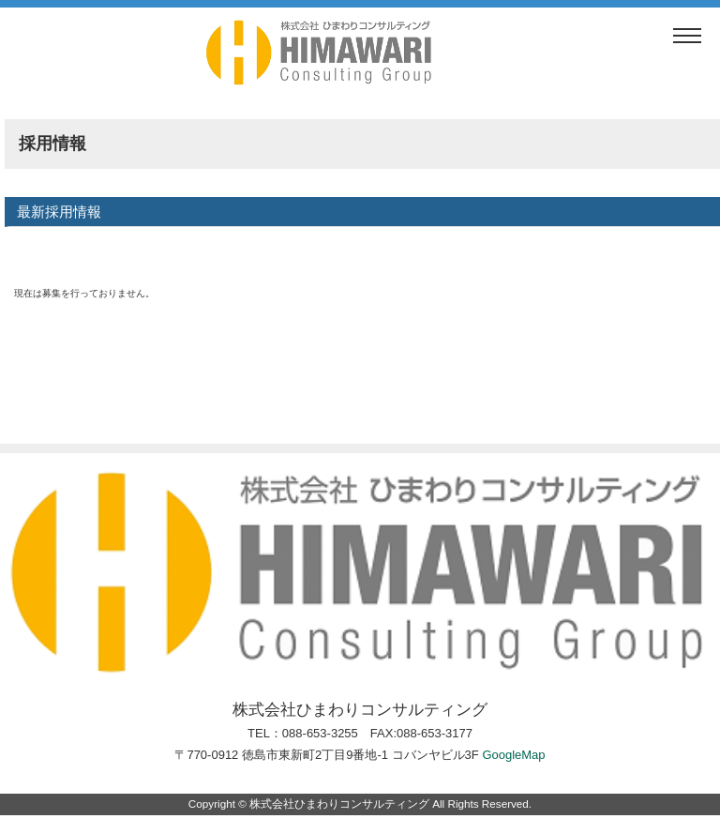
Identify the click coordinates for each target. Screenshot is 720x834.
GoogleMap (513, 755)
